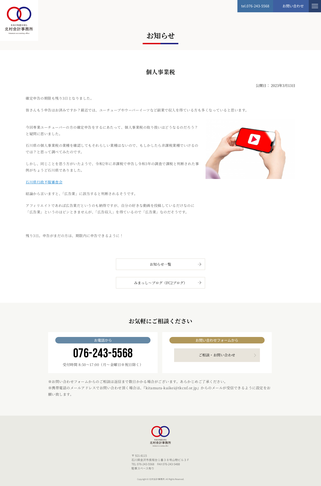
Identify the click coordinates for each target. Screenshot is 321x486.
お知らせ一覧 (160, 264)
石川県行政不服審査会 (44, 182)
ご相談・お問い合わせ (217, 355)
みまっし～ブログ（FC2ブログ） (160, 282)
